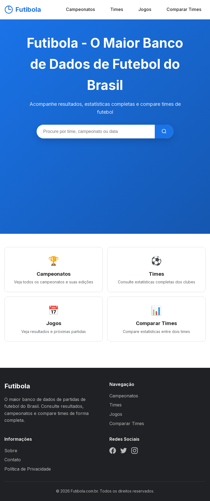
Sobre (10, 450)
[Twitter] (123, 451)
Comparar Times (184, 9)
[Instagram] (134, 451)
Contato (12, 459)
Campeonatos (80, 9)
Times (116, 9)
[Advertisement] (105, 179)
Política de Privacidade (27, 469)
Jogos (144, 9)
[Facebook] (112, 451)
